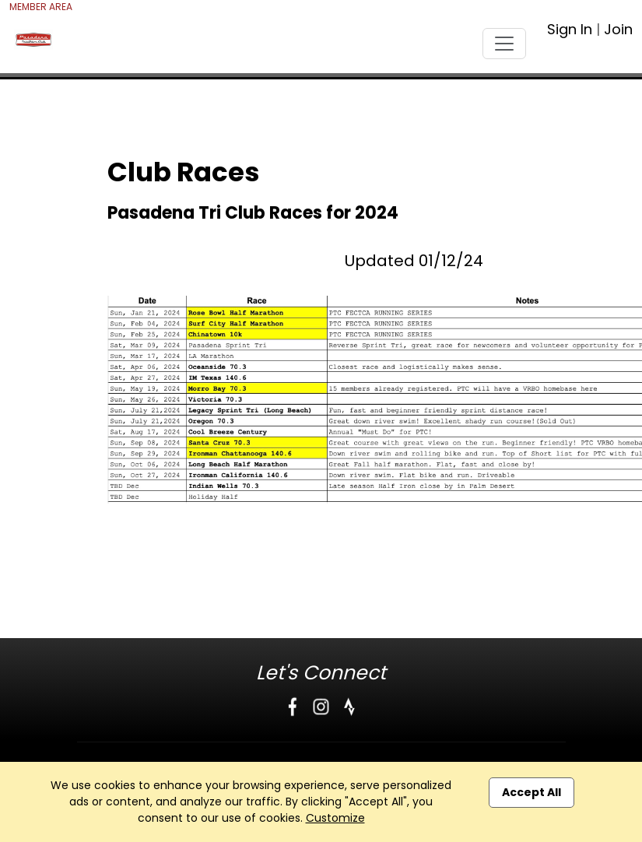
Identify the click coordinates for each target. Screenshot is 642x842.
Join (618, 29)
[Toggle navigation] (504, 43)
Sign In (569, 29)
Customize (335, 818)
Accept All (531, 792)
